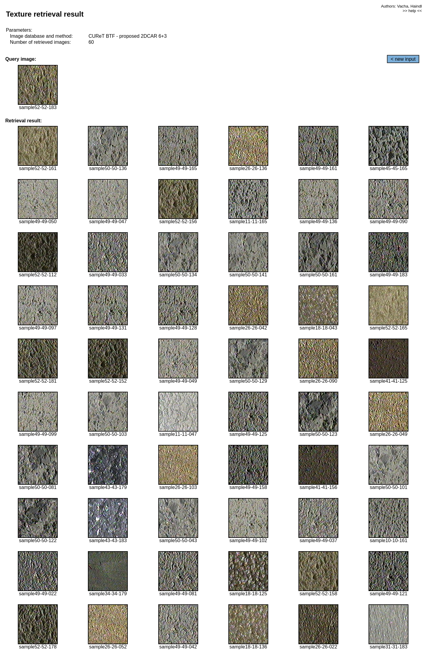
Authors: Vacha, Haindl (401, 6)
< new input (403, 59)
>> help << (412, 10)
